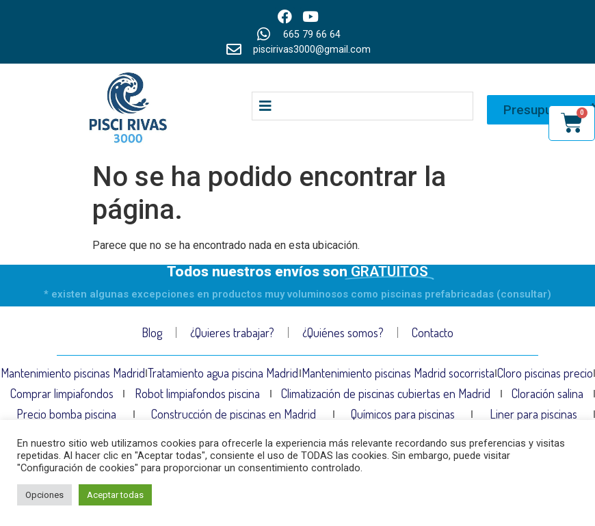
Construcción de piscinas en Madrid (233, 413)
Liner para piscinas (533, 413)
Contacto (432, 332)
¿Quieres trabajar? (232, 332)
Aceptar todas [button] (115, 495)
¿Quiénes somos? (343, 332)
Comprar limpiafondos (62, 393)
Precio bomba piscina (66, 413)
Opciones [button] (44, 495)
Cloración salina (547, 393)
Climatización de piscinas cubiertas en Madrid (385, 393)
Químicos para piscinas (403, 413)
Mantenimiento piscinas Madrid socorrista (398, 372)
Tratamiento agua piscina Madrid (223, 372)
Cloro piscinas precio (545, 372)
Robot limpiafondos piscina (197, 393)
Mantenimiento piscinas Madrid (73, 372)
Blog (152, 332)
